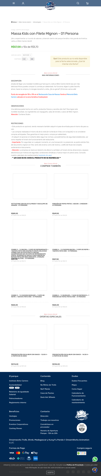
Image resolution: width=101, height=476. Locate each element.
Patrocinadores (16, 398)
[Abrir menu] (13, 3)
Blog (42, 381)
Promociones (14, 420)
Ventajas (13, 416)
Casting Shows (15, 428)
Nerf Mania (45, 389)
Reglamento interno (17, 403)
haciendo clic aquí (45, 155)
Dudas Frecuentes (79, 381)
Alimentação (37, 22)
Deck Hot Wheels (47, 397)
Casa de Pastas (47, 393)
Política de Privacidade (75, 465)
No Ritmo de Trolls (48, 385)
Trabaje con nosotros (49, 420)
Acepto (50, 472)
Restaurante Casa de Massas (49, 94)
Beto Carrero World (25, 22)
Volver (14, 22)
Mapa (74, 385)
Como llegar (77, 389)
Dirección (44, 416)
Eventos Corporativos (18, 424)
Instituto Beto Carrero (18, 381)
